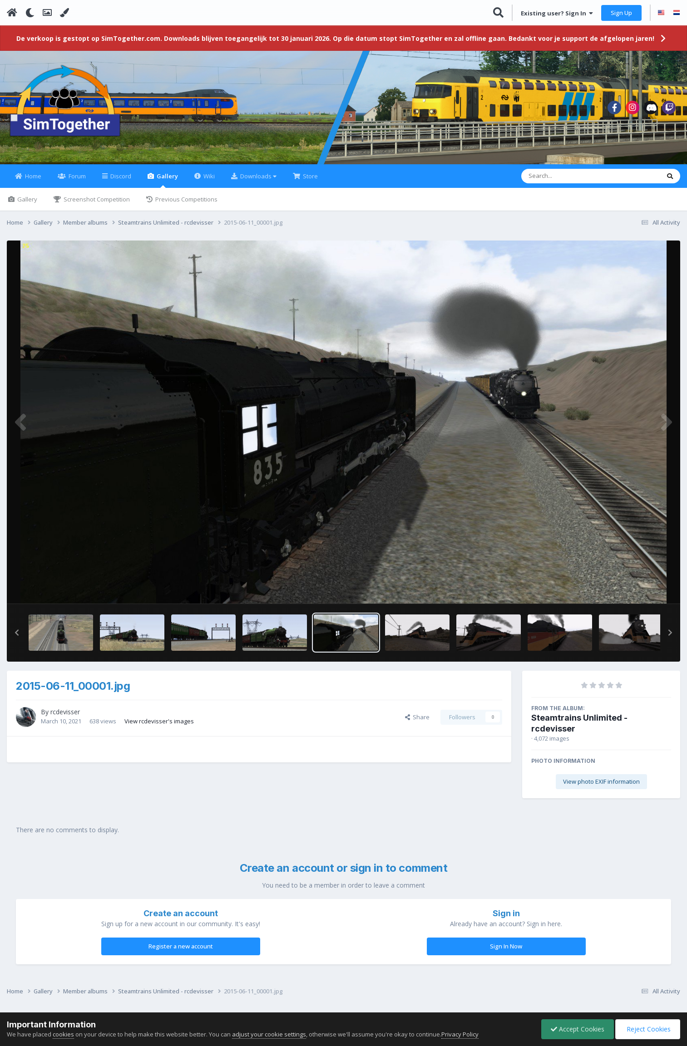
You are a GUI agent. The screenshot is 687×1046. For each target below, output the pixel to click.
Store (309, 176)
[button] (17, 633)
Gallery (166, 180)
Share (417, 717)
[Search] (567, 176)
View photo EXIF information (601, 781)
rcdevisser (65, 711)
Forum (76, 176)
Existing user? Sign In (557, 13)
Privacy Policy (460, 1034)
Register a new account (180, 946)
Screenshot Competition (96, 199)
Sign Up (621, 13)
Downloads (258, 176)
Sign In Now (506, 946)
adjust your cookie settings (269, 1034)
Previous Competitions (185, 199)
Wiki (208, 176)
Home (32, 176)
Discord (120, 176)
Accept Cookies (577, 1029)
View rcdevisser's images (159, 721)
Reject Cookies (648, 1029)
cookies (63, 1034)
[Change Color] (64, 13)
